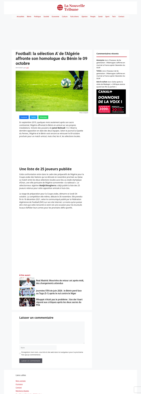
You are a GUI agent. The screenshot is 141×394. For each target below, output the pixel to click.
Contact (121, 16)
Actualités (20, 16)
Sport (107, 16)
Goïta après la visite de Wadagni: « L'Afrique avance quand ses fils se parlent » (110, 84)
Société (46, 16)
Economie (55, 16)
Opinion (85, 16)
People (92, 16)
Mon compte (21, 381)
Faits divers (74, 16)
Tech (114, 16)
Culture (64, 16)
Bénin (29, 16)
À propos (19, 384)
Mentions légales (22, 391)
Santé (100, 16)
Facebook (24, 117)
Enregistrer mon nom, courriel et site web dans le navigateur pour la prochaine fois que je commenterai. (52, 353)
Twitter (33, 117)
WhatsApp (43, 117)
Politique (37, 16)
